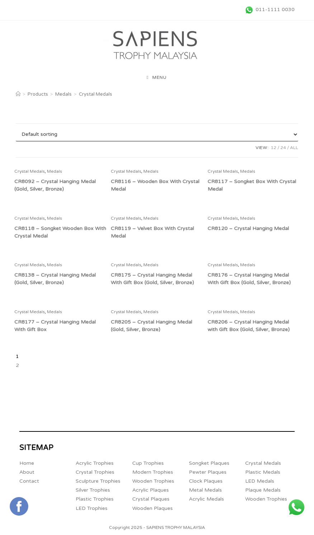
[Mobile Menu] (156, 77)
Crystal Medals (95, 94)
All (294, 147)
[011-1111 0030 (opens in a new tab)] (269, 9)
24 (283, 147)
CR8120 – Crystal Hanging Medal (248, 228)
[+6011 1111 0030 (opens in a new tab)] (296, 507)
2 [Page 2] (17, 365)
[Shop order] (157, 134)
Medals (54, 171)
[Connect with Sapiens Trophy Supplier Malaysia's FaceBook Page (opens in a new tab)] (19, 506)
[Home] (18, 94)
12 (273, 147)
